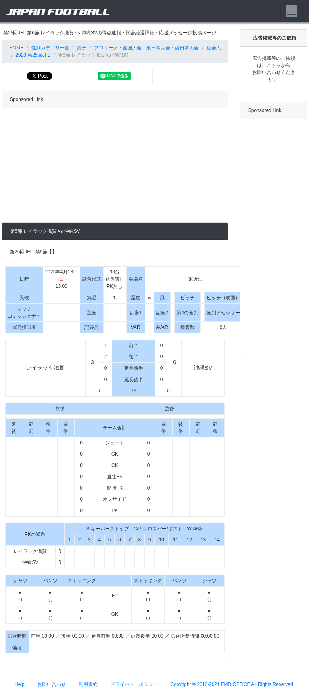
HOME (15, 48)
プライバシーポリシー (134, 684)
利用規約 (88, 684)
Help (20, 684)
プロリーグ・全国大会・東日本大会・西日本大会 (146, 48)
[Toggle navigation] (291, 11)
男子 (81, 48)
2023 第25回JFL (32, 55)
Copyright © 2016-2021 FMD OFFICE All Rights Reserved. (232, 684)
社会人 (214, 48)
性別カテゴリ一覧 (50, 48)
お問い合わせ (51, 684)
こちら (274, 65)
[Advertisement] (113, 163)
